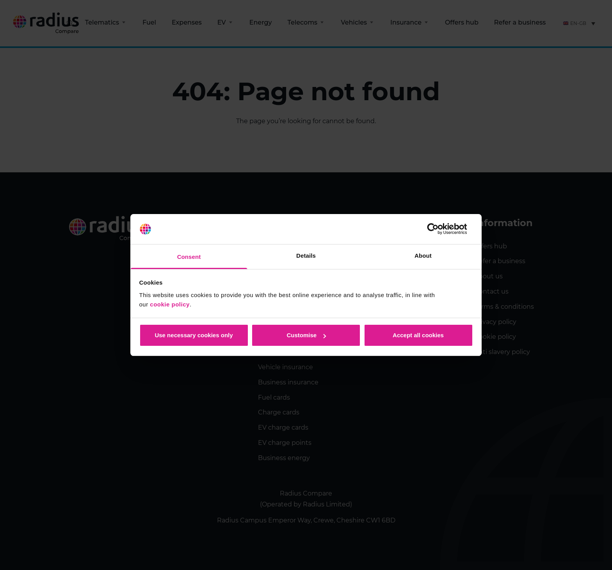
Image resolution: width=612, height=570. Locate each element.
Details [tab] (306, 255)
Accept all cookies (418, 335)
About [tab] (423, 255)
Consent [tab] (189, 256)
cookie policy (170, 304)
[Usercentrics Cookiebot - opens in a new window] (439, 229)
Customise (306, 335)
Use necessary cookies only (194, 335)
